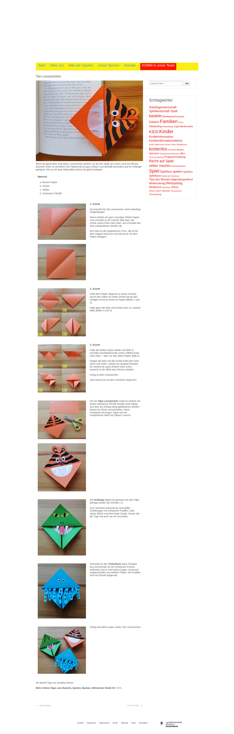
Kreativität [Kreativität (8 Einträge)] (172, 150)
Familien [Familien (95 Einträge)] (169, 121)
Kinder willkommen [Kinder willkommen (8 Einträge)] (156, 144)
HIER (118, 688)
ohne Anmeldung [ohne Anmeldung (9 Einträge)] (156, 157)
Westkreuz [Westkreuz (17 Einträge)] (155, 187)
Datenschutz (104, 723)
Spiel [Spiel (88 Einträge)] (154, 171)
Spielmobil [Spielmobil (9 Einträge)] (166, 176)
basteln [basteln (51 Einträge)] (155, 116)
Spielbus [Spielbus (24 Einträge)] (166, 171)
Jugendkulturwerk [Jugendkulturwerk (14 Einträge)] (183, 126)
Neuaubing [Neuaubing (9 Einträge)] (164, 154)
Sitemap (124, 723)
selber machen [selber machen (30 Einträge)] (160, 166)
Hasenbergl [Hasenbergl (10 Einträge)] (167, 126)
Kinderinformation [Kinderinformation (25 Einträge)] (161, 136)
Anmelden (143, 723)
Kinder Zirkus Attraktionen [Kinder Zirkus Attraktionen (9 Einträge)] (176, 144)
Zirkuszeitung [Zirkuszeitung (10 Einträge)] (155, 194)
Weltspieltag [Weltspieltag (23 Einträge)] (174, 183)
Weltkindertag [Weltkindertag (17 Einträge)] (157, 183)
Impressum (91, 723)
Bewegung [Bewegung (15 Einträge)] (168, 116)
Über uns (57, 65)
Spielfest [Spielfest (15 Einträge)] (188, 171)
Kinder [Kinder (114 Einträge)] (166, 131)
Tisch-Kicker (133, 705)
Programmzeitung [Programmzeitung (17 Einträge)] (174, 156)
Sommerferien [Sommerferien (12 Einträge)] (179, 166)
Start (41, 65)
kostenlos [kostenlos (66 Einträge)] (158, 149)
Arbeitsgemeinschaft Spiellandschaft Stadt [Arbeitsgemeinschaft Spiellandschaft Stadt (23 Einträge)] (163, 109)
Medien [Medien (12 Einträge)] (180, 149)
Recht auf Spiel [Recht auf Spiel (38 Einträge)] (161, 161)
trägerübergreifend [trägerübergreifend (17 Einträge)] (182, 179)
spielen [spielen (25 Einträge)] (177, 171)
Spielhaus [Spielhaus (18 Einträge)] (155, 175)
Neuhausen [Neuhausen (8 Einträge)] (174, 154)
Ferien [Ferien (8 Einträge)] (181, 122)
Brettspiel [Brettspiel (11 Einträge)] (179, 116)
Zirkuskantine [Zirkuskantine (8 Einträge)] (176, 191)
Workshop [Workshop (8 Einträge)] (166, 187)
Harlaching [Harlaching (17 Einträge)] (155, 126)
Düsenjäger (45, 705)
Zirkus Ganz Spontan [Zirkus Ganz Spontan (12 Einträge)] (159, 191)
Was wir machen (81, 65)
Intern (133, 723)
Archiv (115, 723)
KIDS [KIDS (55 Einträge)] (154, 131)
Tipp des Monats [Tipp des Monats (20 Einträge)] (159, 179)
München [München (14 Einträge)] (154, 153)
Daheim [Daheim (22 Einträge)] (154, 122)
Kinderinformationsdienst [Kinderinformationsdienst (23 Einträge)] (165, 140)
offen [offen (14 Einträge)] (182, 153)
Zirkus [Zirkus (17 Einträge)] (174, 187)
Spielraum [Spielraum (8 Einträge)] (175, 176)
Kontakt (130, 65)
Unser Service (108, 65)
